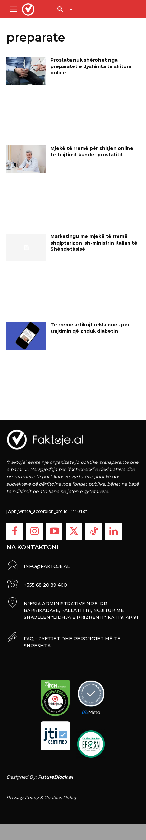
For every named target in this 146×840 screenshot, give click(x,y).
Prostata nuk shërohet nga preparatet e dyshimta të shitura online (91, 66)
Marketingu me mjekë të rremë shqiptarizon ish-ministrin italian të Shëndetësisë (94, 243)
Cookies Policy (60, 797)
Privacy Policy (22, 797)
